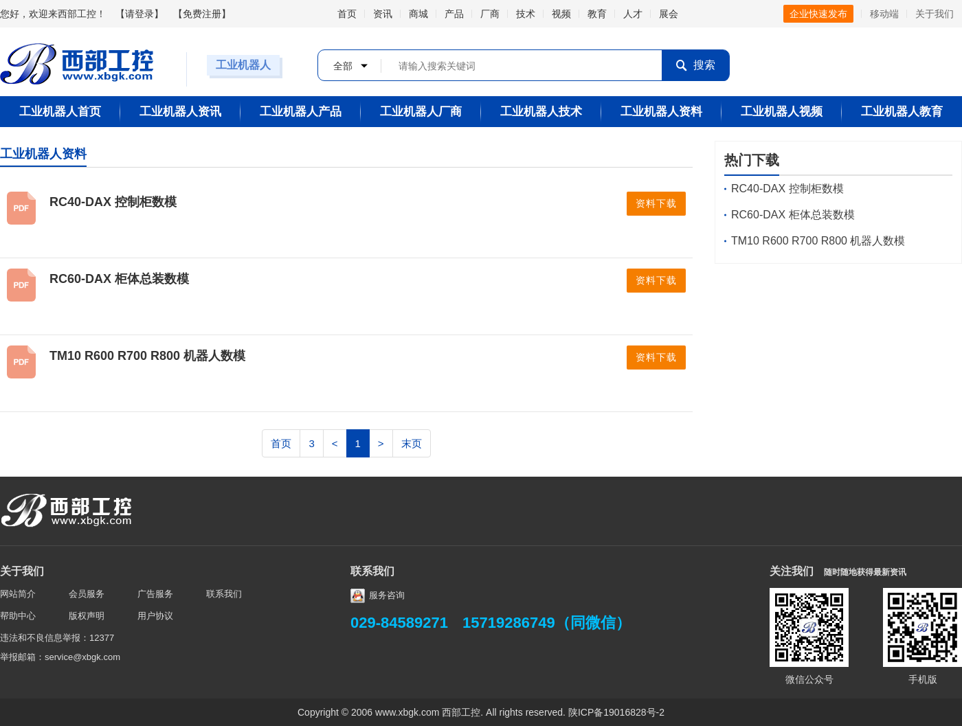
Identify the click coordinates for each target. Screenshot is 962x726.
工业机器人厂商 (421, 111)
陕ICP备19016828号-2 (616, 712)
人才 (632, 13)
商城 (418, 13)
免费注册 (202, 13)
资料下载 (656, 203)
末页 (411, 443)
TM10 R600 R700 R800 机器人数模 (147, 356)
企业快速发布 (818, 13)
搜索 (695, 65)
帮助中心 (18, 616)
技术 (525, 13)
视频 (561, 13)
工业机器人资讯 (180, 111)
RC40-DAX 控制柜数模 (113, 202)
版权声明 (86, 616)
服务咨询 (377, 595)
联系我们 (224, 594)
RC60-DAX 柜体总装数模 (119, 279)
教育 (597, 13)
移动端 (884, 13)
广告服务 (155, 594)
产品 (454, 13)
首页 (347, 13)
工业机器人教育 (902, 111)
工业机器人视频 (782, 111)
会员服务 (86, 594)
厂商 (490, 13)
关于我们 (934, 13)
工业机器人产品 (301, 111)
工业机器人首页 (60, 111)
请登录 (139, 13)
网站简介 (18, 594)
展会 (668, 13)
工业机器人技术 (541, 111)
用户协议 (155, 616)
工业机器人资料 (661, 111)
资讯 (382, 13)
